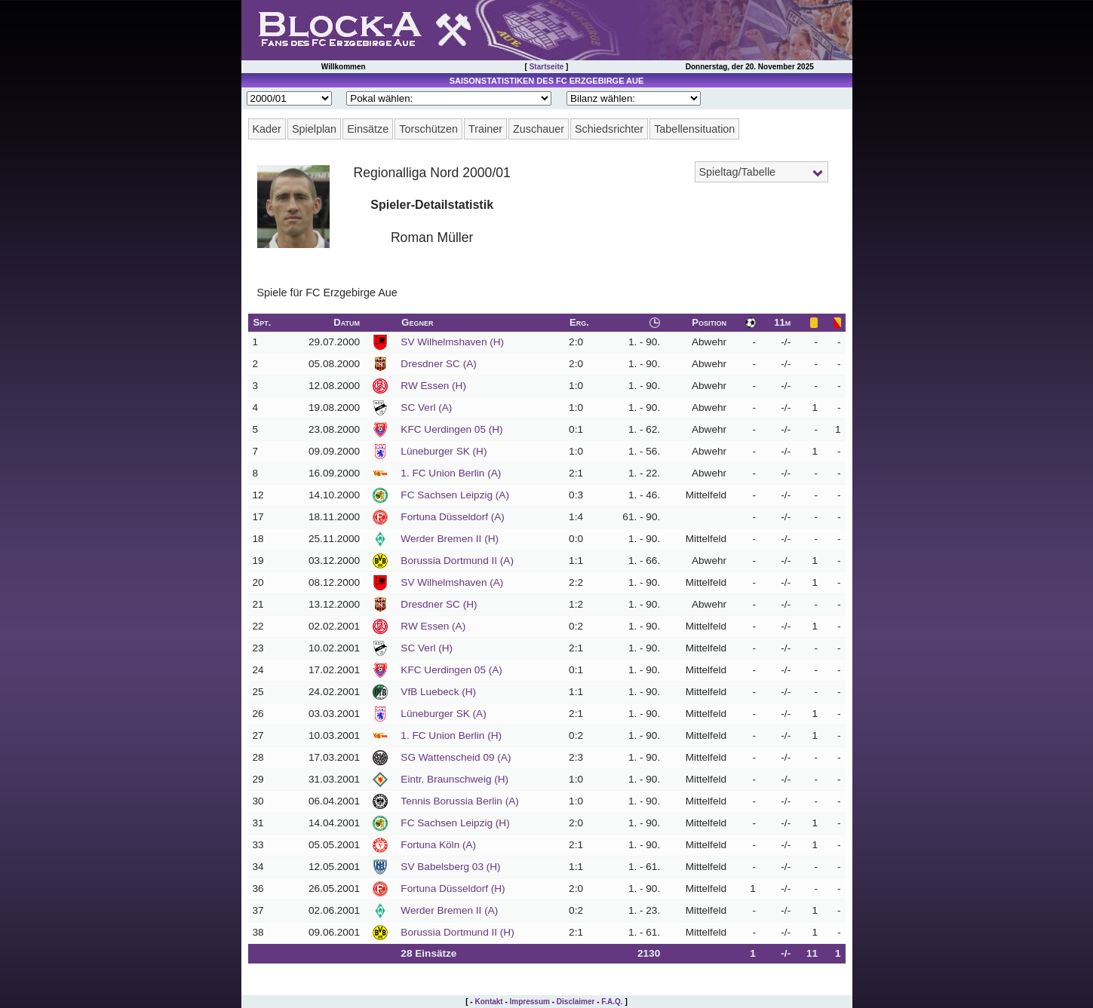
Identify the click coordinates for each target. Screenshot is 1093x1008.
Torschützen (428, 129)
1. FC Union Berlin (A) (451, 473)
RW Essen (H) (433, 385)
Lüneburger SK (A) (443, 713)
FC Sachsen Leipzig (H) (455, 823)
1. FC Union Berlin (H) (451, 735)
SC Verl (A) (426, 407)
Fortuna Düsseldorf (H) (453, 888)
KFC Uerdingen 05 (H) (451, 429)
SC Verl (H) (427, 648)
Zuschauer (538, 129)
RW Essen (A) (433, 626)
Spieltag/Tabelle (737, 172)
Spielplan (314, 129)
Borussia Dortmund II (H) (457, 932)
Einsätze (367, 129)
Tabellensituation (694, 129)
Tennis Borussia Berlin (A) (459, 801)
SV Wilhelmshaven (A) (452, 582)
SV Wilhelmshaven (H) (452, 342)
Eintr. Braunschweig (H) (454, 779)
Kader (267, 129)
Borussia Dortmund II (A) (457, 560)
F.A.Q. (611, 1001)
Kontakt (488, 1001)
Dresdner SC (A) (438, 363)
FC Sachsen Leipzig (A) (455, 495)
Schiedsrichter (609, 129)
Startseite (547, 67)
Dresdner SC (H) (439, 604)
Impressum (530, 1001)
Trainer (485, 129)
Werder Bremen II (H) (450, 538)
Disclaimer (576, 1001)
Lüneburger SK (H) (444, 451)
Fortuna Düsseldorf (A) (453, 516)
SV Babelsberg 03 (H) (450, 866)
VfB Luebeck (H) (438, 691)
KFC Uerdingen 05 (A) (451, 670)
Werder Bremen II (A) (449, 910)
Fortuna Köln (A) (438, 844)
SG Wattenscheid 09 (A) (456, 757)
